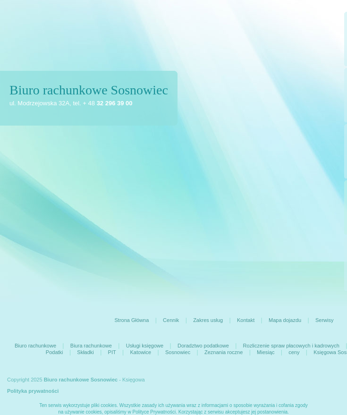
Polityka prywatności (33, 391)
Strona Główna (132, 320)
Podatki (54, 352)
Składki (85, 352)
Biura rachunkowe (91, 345)
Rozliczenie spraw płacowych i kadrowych (291, 345)
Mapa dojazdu (285, 320)
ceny (293, 352)
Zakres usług (208, 320)
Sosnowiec (177, 352)
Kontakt (245, 320)
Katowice (141, 352)
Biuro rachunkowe (35, 345)
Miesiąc (265, 352)
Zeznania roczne (223, 352)
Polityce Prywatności (154, 412)
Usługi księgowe (144, 345)
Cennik (171, 320)
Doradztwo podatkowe (203, 345)
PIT (112, 352)
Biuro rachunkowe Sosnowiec (88, 90)
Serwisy (324, 320)
